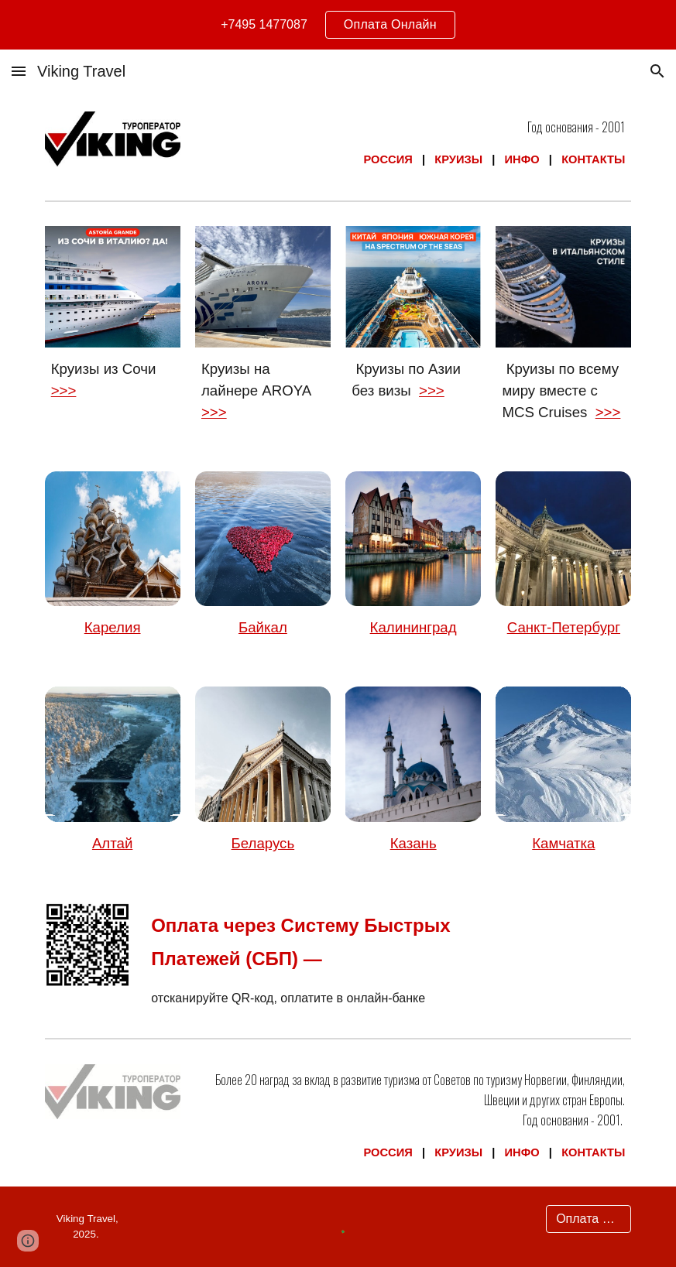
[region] (338, 25)
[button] (18, 71)
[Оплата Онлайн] (588, 1219)
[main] (413, 143)
